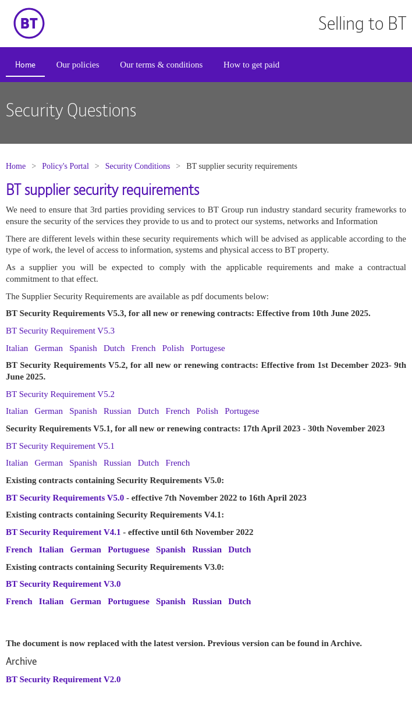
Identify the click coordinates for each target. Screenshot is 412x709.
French (144, 348)
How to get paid (251, 64)
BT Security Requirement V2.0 (63, 679)
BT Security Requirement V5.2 (60, 394)
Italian (17, 348)
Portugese (208, 348)
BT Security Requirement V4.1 (63, 532)
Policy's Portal (65, 166)
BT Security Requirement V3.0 (63, 584)
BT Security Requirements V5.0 (65, 497)
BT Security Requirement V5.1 (60, 446)
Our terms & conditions (161, 64)
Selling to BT (362, 23)
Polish (173, 348)
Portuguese (129, 549)
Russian (118, 411)
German (49, 348)
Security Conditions (138, 166)
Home (25, 64)
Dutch (114, 348)
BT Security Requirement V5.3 (60, 330)
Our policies (78, 64)
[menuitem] (25, 65)
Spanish (83, 348)
